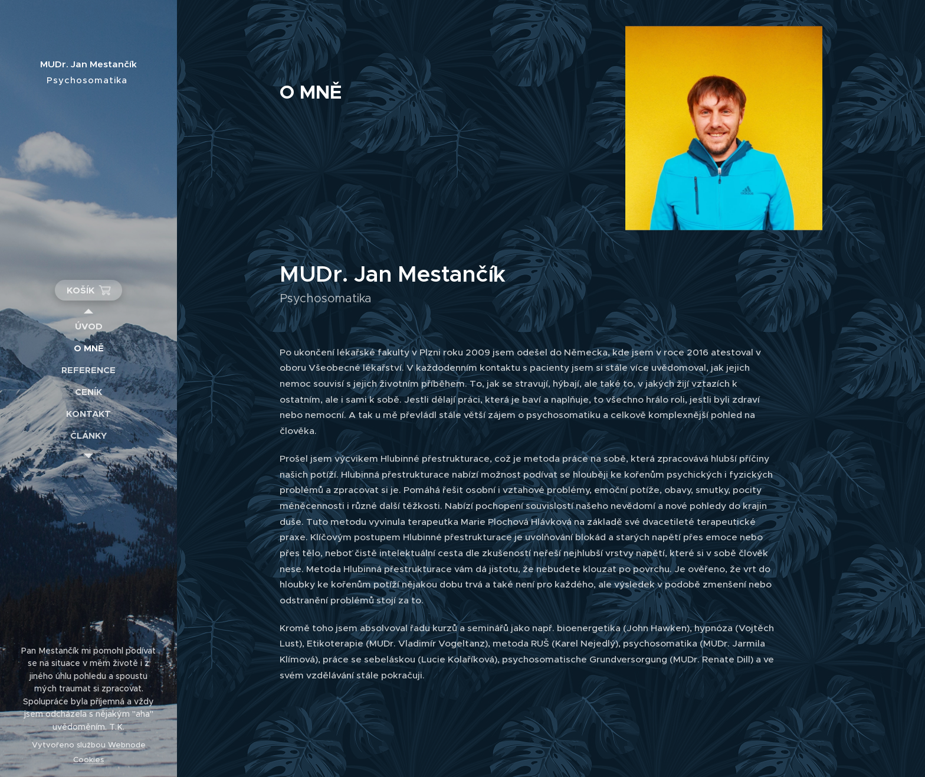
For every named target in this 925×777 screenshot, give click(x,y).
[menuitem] (88, 326)
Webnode (127, 745)
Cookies (88, 760)
